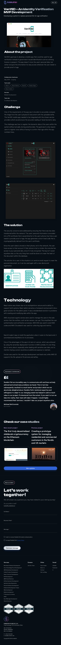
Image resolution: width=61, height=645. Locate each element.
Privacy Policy (20, 540)
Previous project (37, 428)
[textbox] (30, 514)
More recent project (11, 428)
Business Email (8, 520)
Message (6, 529)
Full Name (7, 511)
